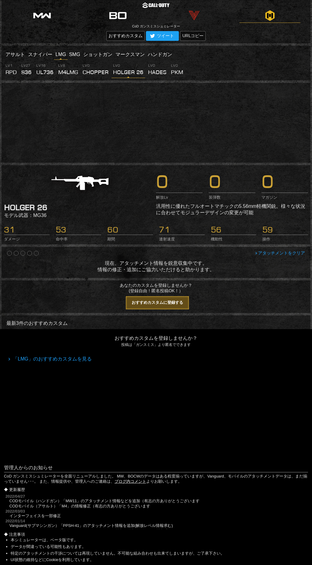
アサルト (15, 54)
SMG (74, 54)
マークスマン (130, 54)
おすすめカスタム (125, 35)
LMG (60, 54)
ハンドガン (160, 54)
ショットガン (97, 54)
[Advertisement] (156, 122)
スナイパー (40, 54)
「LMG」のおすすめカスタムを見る (52, 358)
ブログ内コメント (130, 481)
